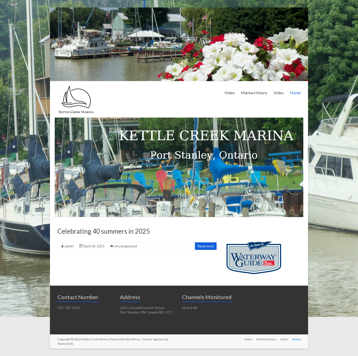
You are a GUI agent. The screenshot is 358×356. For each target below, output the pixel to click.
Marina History (254, 92)
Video (229, 92)
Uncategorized (125, 246)
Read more (205, 246)
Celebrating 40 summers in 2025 (103, 231)
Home (295, 92)
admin (69, 246)
